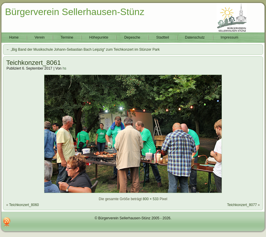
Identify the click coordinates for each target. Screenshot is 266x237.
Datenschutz (195, 37)
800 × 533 (151, 199)
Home (14, 37)
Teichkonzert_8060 (24, 205)
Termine (67, 37)
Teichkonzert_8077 (242, 205)
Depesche (132, 37)
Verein (40, 37)
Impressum (229, 37)
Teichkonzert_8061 (33, 62)
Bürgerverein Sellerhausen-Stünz (74, 11)
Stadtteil (162, 37)
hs (64, 68)
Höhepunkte (98, 37)
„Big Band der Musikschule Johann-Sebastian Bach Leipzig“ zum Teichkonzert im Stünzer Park (83, 49)
